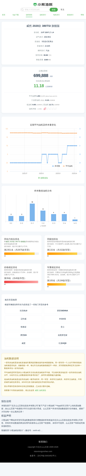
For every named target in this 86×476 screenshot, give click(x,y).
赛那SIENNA (62, 311)
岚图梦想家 (62, 335)
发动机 (36, 32)
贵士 (62, 327)
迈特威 (23, 319)
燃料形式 (41, 51)
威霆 (23, 343)
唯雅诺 (23, 327)
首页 (3, 15)
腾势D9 (23, 335)
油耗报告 (29, 15)
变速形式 (40, 46)
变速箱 (37, 42)
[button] (5, 256)
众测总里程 (43, 71)
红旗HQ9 (62, 343)
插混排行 (70, 15)
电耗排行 (56, 15)
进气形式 (39, 37)
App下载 (15, 15)
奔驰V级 (62, 319)
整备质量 (39, 60)
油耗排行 (43, 15)
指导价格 (39, 55)
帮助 (82, 15)
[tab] (21, 248)
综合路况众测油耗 (43, 81)
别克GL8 (23, 311)
